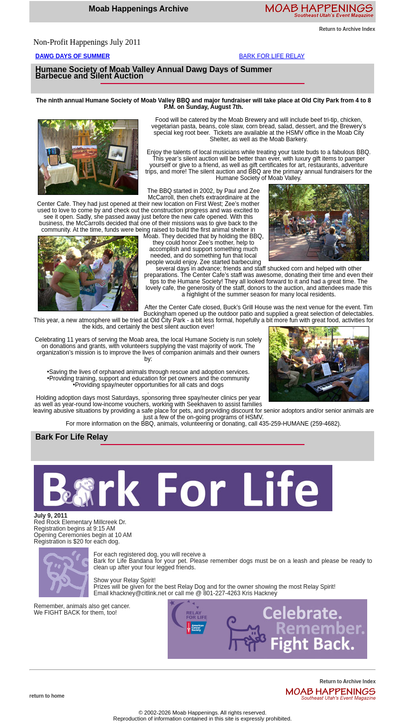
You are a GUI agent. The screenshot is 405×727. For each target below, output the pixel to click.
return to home (47, 696)
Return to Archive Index (347, 29)
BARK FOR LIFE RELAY (272, 56)
